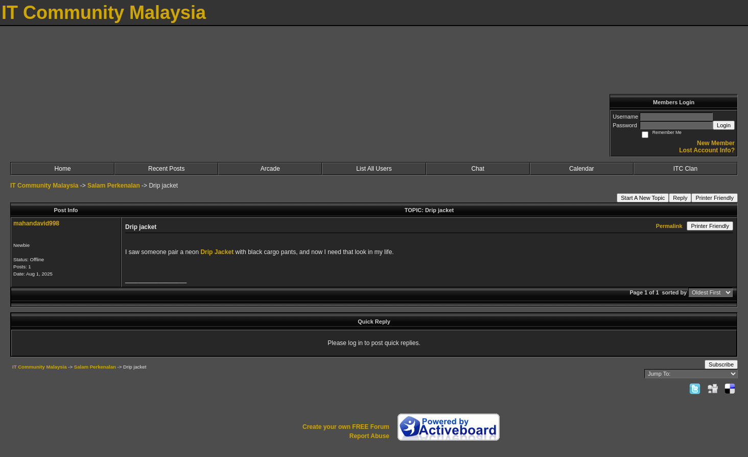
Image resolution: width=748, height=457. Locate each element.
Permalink (669, 226)
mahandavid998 (36, 223)
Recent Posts (166, 168)
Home (63, 168)
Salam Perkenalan (113, 185)
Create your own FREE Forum (345, 426)
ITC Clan (685, 168)
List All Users (373, 168)
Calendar (581, 168)
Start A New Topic (643, 198)
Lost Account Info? (707, 150)
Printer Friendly (714, 198)
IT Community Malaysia (44, 185)
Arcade (270, 168)
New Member (716, 143)
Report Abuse (369, 436)
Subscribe (721, 364)
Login (724, 125)
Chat (477, 168)
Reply (680, 198)
